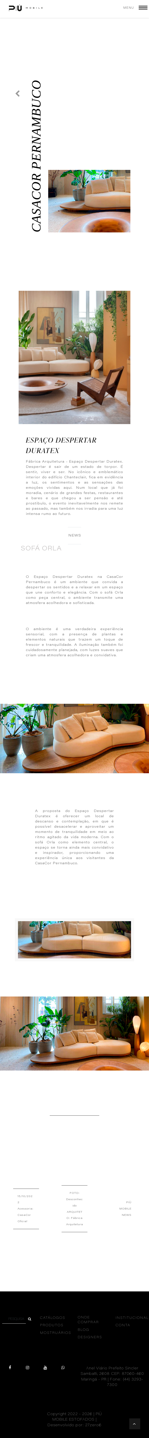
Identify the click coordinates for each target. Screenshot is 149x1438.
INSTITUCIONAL (132, 1318)
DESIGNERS (90, 1337)
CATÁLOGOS (52, 1318)
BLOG (83, 1330)
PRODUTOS (52, 1325)
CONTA (123, 1325)
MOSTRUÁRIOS (55, 1333)
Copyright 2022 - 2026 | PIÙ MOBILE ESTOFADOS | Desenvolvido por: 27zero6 (74, 1420)
